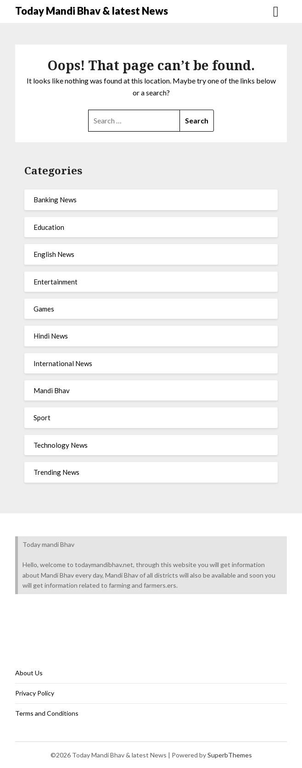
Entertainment (56, 282)
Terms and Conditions (46, 713)
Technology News (61, 445)
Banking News (55, 199)
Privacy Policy (34, 693)
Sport (42, 417)
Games (44, 309)
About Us (29, 673)
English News (54, 254)
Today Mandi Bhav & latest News (91, 11)
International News (63, 363)
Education (49, 227)
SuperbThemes (229, 755)
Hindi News (51, 336)
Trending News (56, 472)
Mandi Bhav (52, 390)
